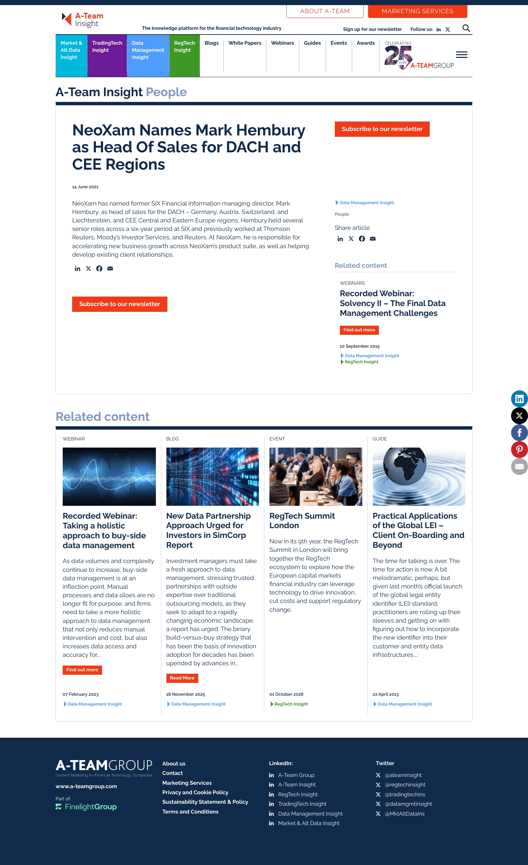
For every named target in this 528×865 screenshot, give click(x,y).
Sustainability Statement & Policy (205, 802)
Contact (172, 773)
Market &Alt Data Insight (71, 50)
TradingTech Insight (107, 46)
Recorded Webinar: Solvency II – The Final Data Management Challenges (393, 303)
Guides (312, 43)
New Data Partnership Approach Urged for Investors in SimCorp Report (208, 530)
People (342, 214)
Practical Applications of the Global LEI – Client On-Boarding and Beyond (419, 530)
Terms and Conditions (190, 811)
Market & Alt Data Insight (309, 823)
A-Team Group (296, 775)
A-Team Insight (297, 784)
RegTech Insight (184, 46)
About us (173, 763)
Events (339, 43)
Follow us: (421, 29)
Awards (366, 43)
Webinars (282, 43)
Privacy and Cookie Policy (195, 792)
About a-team (325, 11)
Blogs (212, 43)
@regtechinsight (405, 784)
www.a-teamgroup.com (86, 786)
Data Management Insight (148, 50)
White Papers (244, 43)
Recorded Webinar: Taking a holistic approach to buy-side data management (104, 530)
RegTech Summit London (302, 521)
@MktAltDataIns (405, 813)
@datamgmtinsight (408, 804)
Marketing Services (417, 11)
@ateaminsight (403, 775)
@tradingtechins (405, 794)
